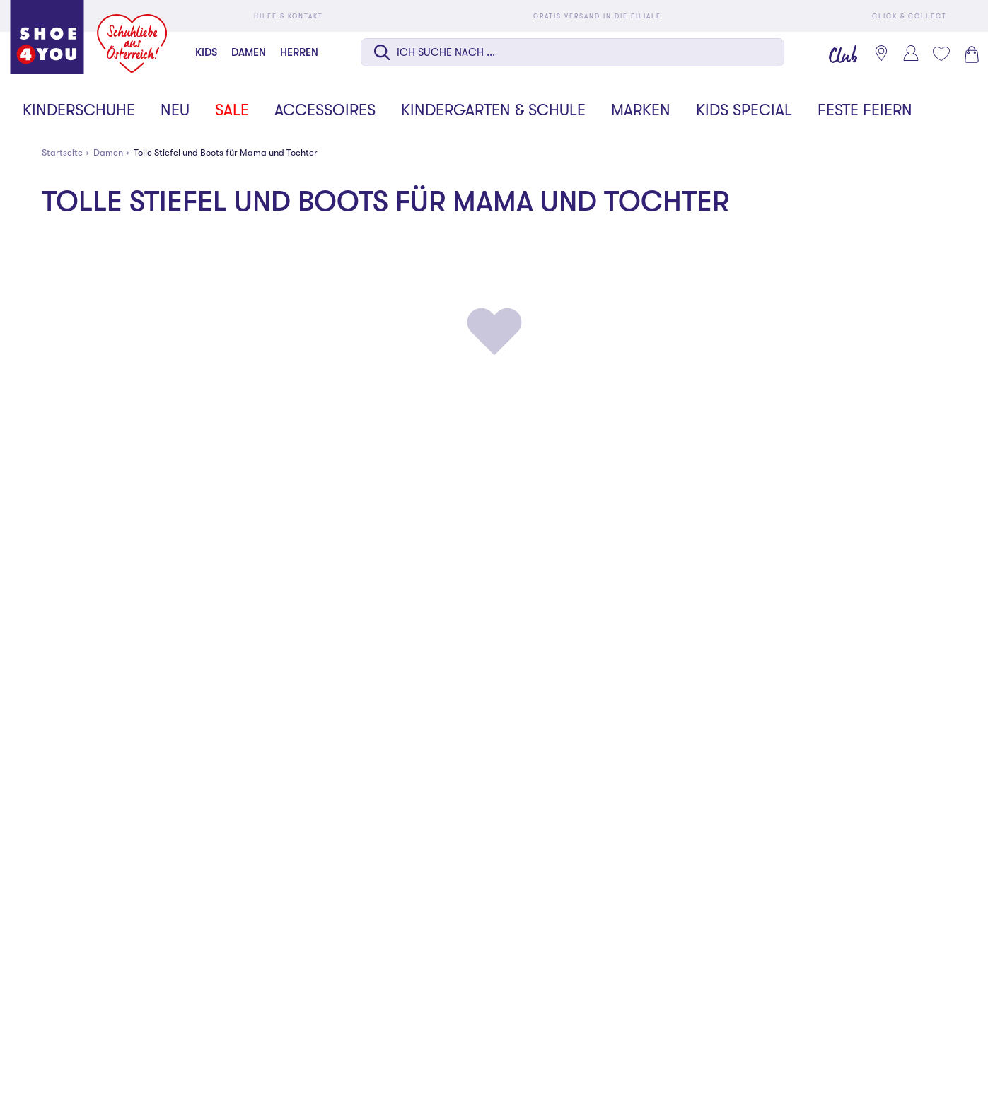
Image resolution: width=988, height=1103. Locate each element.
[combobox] (572, 53)
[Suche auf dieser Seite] (572, 52)
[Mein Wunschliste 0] (940, 53)
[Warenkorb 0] (970, 54)
